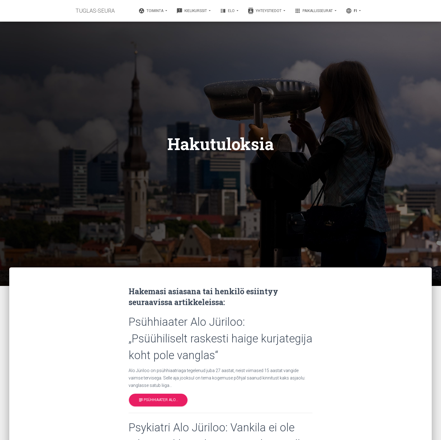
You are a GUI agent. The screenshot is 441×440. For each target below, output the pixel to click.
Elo (228, 11)
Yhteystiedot (265, 11)
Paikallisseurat (314, 11)
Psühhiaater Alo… (158, 400)
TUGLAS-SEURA (95, 10)
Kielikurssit (192, 11)
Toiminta (151, 11)
